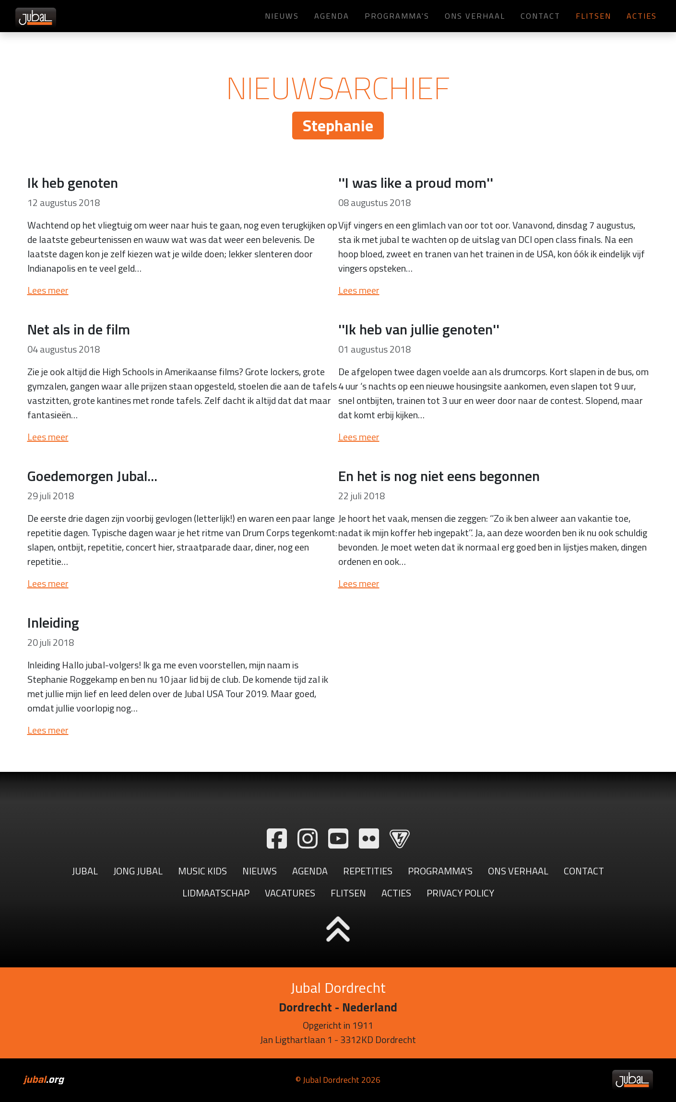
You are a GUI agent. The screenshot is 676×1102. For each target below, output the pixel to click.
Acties (642, 16)
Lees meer (48, 290)
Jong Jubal (138, 870)
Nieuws (282, 16)
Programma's (397, 16)
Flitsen (593, 16)
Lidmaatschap (215, 892)
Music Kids (202, 870)
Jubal (85, 870)
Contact (540, 16)
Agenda (331, 16)
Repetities (367, 870)
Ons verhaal (475, 16)
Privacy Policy (460, 892)
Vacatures (290, 892)
